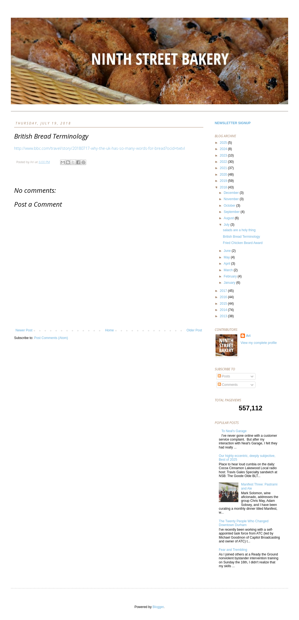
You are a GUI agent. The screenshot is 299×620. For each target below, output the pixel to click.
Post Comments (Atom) (51, 338)
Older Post (194, 330)
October (230, 205)
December (232, 193)
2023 (224, 155)
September (232, 212)
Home (109, 330)
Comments (228, 385)
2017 (224, 291)
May (227, 257)
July (227, 225)
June (228, 251)
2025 (224, 143)
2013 (224, 316)
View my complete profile (259, 343)
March (229, 270)
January (230, 283)
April (227, 263)
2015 (224, 304)
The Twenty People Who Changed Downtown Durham (244, 523)
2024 (224, 149)
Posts (224, 376)
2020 (224, 174)
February (231, 276)
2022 (224, 162)
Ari (248, 336)
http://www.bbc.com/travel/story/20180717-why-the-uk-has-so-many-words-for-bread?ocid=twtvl (99, 148)
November (232, 199)
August (229, 218)
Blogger (158, 607)
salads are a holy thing (239, 230)
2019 (224, 181)
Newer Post (23, 330)
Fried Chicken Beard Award (243, 243)
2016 (224, 297)
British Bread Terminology (241, 237)
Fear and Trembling (233, 550)
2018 (224, 187)
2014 (224, 310)
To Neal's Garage (234, 431)
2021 (224, 168)
